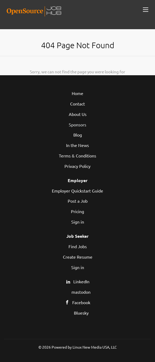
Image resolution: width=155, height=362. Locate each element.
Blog (77, 134)
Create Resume (77, 256)
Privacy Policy (77, 166)
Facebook (81, 302)
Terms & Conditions (77, 155)
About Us (77, 114)
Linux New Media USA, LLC (95, 347)
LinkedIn (81, 281)
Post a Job (78, 200)
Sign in (77, 221)
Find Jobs (78, 246)
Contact (77, 103)
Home (77, 93)
